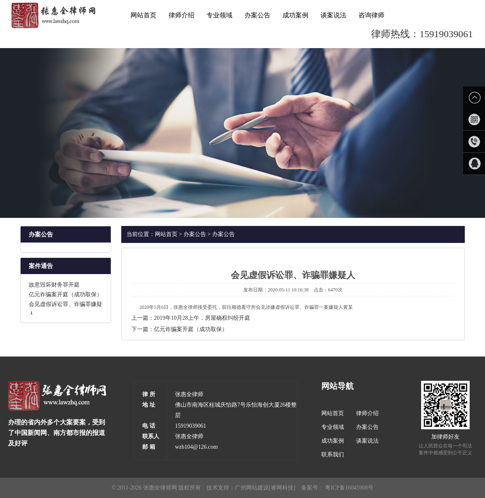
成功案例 (295, 15)
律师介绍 (181, 15)
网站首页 (143, 15)
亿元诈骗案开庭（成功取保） (65, 295)
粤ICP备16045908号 (349, 488)
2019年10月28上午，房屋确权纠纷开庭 (202, 318)
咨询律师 (371, 15)
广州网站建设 (252, 488)
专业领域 (219, 15)
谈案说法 (333, 15)
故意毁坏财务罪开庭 (54, 286)
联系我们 (332, 455)
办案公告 (257, 15)
